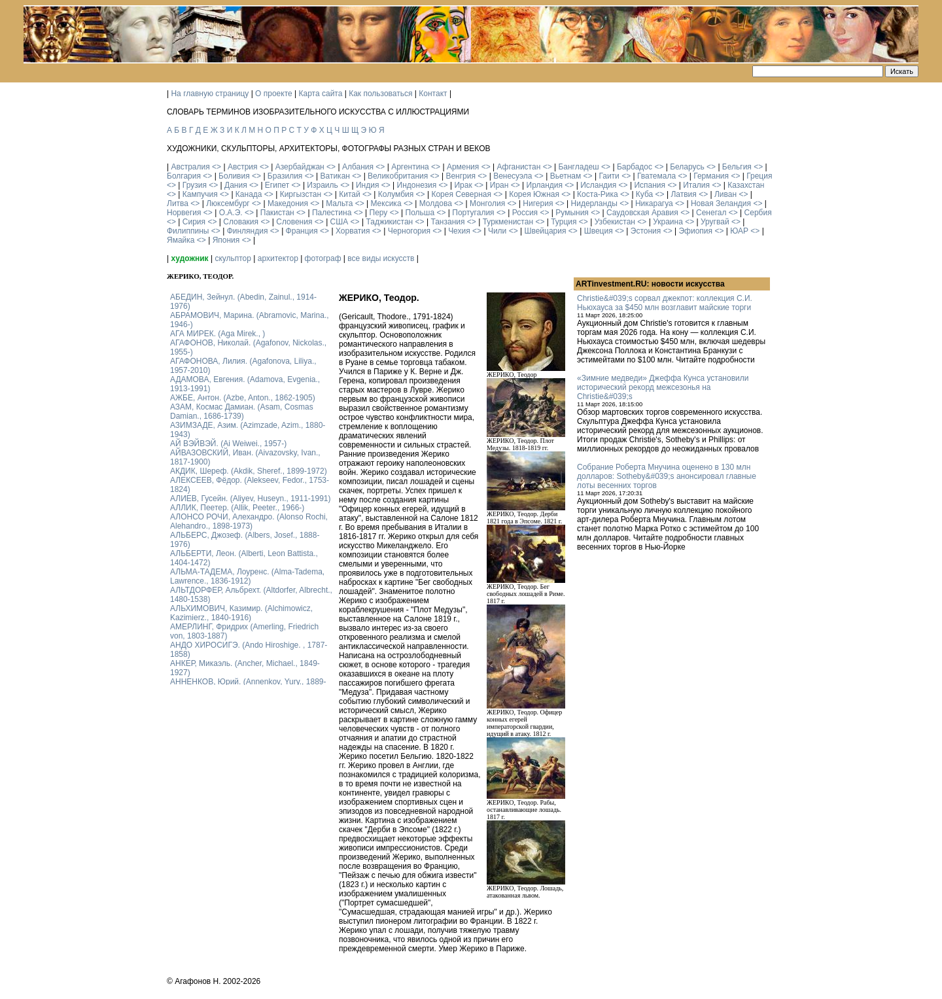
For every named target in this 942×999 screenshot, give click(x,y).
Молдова (435, 203)
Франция (302, 231)
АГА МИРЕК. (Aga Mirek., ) (217, 333)
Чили (497, 231)
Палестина (331, 212)
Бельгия (737, 166)
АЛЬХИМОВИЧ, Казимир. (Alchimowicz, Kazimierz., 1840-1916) (241, 613)
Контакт (433, 93)
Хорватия (353, 231)
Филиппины (188, 231)
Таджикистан (389, 221)
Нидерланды (594, 203)
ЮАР (739, 231)
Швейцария (545, 231)
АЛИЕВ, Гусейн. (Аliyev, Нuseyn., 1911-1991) (250, 498)
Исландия (598, 185)
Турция (563, 221)
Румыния (572, 212)
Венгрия (460, 176)
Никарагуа (654, 203)
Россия (525, 212)
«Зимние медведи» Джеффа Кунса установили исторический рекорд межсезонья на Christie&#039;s (662, 387)
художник (189, 258)
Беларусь (687, 166)
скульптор (233, 258)
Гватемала (656, 176)
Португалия (473, 212)
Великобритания (398, 176)
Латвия (683, 194)
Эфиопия (695, 231)
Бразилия (285, 176)
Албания (358, 166)
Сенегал (711, 212)
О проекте (273, 93)
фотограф (323, 258)
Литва (177, 203)
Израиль (322, 185)
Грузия (195, 185)
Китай (349, 194)
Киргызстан (300, 194)
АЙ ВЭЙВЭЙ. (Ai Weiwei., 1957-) (228, 443)
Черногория (409, 231)
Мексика (385, 203)
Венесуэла (512, 176)
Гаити (609, 176)
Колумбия (395, 194)
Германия (711, 176)
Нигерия (538, 203)
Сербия (758, 212)
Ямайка (180, 240)
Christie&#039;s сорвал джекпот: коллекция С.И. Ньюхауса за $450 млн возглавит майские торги (664, 303)
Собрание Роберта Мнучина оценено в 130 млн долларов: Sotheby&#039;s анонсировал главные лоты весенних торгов (666, 476)
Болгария (184, 176)
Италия (696, 185)
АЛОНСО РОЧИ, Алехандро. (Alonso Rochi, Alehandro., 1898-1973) (249, 521)
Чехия (459, 231)
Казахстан (745, 185)
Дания (235, 185)
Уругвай (715, 221)
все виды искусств (380, 258)
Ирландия (545, 185)
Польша (420, 212)
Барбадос (634, 166)
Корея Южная (534, 194)
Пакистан (277, 212)
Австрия (243, 166)
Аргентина (410, 166)
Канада (249, 194)
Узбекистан (615, 221)
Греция (759, 176)
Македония (288, 203)
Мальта (339, 203)
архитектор (278, 258)
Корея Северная (461, 194)
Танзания (447, 221)
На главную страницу (210, 93)
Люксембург (228, 203)
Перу (379, 212)
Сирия (194, 221)
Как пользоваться (380, 93)
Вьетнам (566, 176)
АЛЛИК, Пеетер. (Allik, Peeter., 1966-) (237, 507)
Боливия (234, 176)
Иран (499, 185)
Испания (649, 185)
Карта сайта (321, 93)
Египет (277, 185)
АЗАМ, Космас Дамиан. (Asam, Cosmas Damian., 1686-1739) (241, 411)
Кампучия (200, 194)
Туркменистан (508, 221)
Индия (367, 185)
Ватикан (335, 176)
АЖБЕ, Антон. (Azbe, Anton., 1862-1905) (242, 397)
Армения (463, 166)
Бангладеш (578, 166)
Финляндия (247, 231)
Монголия (487, 203)
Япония (226, 240)
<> (216, 166)
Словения (294, 221)
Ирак (463, 185)
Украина (668, 221)
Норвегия (184, 212)
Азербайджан (299, 166)
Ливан (725, 194)
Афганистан (518, 166)
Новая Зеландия (721, 203)
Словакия (240, 221)
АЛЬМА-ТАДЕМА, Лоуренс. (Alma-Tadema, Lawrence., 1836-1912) (247, 576)
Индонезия (417, 185)
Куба (644, 194)
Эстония (646, 231)
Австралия (190, 166)
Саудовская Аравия (642, 212)
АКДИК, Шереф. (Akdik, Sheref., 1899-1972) (248, 471)
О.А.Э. (231, 212)
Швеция (598, 231)
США (339, 221)
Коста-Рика (597, 194)
